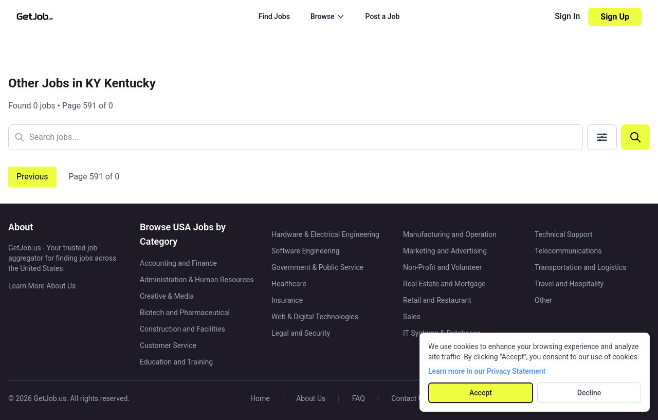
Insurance (287, 300)
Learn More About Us (42, 286)
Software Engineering (305, 251)
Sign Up (614, 17)
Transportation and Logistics (580, 267)
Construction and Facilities (182, 329)
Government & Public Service (317, 267)
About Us (310, 398)
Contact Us (409, 398)
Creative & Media (167, 296)
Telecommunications (568, 251)
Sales (412, 317)
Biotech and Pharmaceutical (185, 312)
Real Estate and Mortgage (444, 284)
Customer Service (168, 345)
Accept (480, 393)
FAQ (358, 398)
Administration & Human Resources (196, 280)
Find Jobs (274, 16)
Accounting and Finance (178, 263)
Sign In (567, 16)
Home (260, 398)
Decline (589, 393)
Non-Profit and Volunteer (442, 267)
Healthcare (288, 284)
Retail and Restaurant (437, 300)
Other (543, 300)
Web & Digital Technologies (314, 317)
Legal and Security (300, 333)
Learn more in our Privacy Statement (486, 371)
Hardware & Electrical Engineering (325, 234)
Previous (32, 176)
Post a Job (382, 16)
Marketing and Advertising (445, 251)
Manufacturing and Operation (450, 234)
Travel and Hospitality (569, 284)
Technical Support (564, 234)
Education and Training (176, 362)
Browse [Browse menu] (327, 16)
